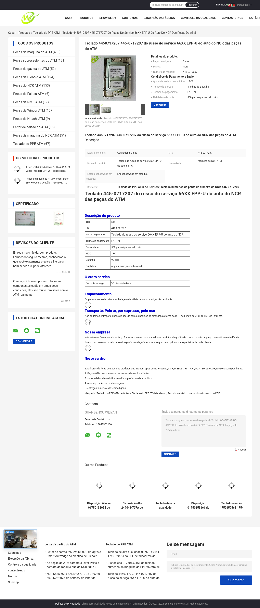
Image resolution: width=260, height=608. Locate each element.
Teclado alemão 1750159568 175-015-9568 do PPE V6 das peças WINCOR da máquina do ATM (231, 505)
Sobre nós (130, 18)
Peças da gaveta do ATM (31, 69)
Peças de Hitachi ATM (29, 119)
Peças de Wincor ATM (29, 110)
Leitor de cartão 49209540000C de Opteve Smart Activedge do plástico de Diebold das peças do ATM (74, 554)
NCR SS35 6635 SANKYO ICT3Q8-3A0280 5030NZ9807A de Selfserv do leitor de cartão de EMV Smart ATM (73, 576)
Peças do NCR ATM (27, 85)
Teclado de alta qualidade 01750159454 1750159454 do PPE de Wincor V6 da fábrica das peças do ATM (165, 505)
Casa (69, 18)
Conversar (160, 104)
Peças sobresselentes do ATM (35, 60)
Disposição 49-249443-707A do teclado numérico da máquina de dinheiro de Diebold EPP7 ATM (132, 505)
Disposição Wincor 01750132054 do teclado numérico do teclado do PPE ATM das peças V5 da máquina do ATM (99, 505)
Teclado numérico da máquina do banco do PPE (194, 393)
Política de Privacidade (67, 603)
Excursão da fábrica (159, 18)
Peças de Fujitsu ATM (28, 94)
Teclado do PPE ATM (46, 32)
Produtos (86, 18)
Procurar (192, 4)
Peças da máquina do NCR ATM (36, 135)
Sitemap (13, 582)
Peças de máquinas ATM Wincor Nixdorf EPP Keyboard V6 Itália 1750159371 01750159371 (47, 182)
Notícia (12, 576)
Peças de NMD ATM (27, 102)
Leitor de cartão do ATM (30, 127)
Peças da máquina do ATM (32, 52)
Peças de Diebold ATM (29, 77)
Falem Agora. (223, 4)
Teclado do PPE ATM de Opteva (113, 393)
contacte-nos (232, 18)
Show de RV (107, 18)
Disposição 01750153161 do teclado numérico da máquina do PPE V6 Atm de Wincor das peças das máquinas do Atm (198, 505)
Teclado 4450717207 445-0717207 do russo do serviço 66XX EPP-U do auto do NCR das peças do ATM (113, 122)
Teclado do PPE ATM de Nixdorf (149, 393)
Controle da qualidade (198, 18)
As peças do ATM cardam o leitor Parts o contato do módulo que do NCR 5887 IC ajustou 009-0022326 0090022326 (73, 565)
